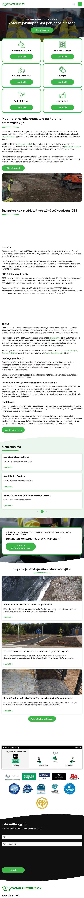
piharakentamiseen (72, 146)
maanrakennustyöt (24, 144)
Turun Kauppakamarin (54, 353)
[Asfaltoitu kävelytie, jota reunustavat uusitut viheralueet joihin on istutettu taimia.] (42, 635)
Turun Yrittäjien (70, 350)
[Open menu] (80, 4)
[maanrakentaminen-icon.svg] (21, 44)
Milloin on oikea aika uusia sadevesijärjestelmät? (27, 604)
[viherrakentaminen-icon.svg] (21, 69)
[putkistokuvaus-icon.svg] (21, 95)
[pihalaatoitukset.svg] (62, 44)
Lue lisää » (8, 467)
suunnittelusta (8, 136)
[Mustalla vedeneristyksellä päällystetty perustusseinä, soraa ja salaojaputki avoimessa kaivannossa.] (42, 588)
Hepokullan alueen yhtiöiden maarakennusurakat (27, 495)
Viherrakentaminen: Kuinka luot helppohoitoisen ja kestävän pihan (36, 651)
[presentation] (11, 856)
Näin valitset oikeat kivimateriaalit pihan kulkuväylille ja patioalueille (37, 698)
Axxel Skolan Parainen (14, 476)
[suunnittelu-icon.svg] (62, 95)
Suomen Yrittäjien (9, 353)
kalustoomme (55, 338)
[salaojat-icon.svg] (62, 69)
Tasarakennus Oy (11, 748)
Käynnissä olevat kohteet (16, 457)
